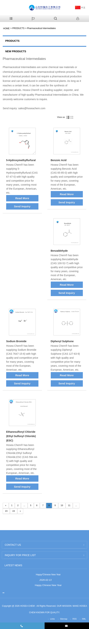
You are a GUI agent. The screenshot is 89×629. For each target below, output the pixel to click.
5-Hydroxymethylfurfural (21, 160)
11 (69, 505)
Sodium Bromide (16, 341)
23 (6, 511)
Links (52, 619)
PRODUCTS (18, 28)
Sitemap (63, 619)
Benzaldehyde (59, 250)
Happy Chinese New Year (48, 574)
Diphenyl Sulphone (62, 341)
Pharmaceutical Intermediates (41, 28)
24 (13, 511)
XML (84, 619)
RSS (75, 619)
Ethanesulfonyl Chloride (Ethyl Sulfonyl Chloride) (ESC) (21, 436)
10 (62, 505)
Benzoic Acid (59, 160)
